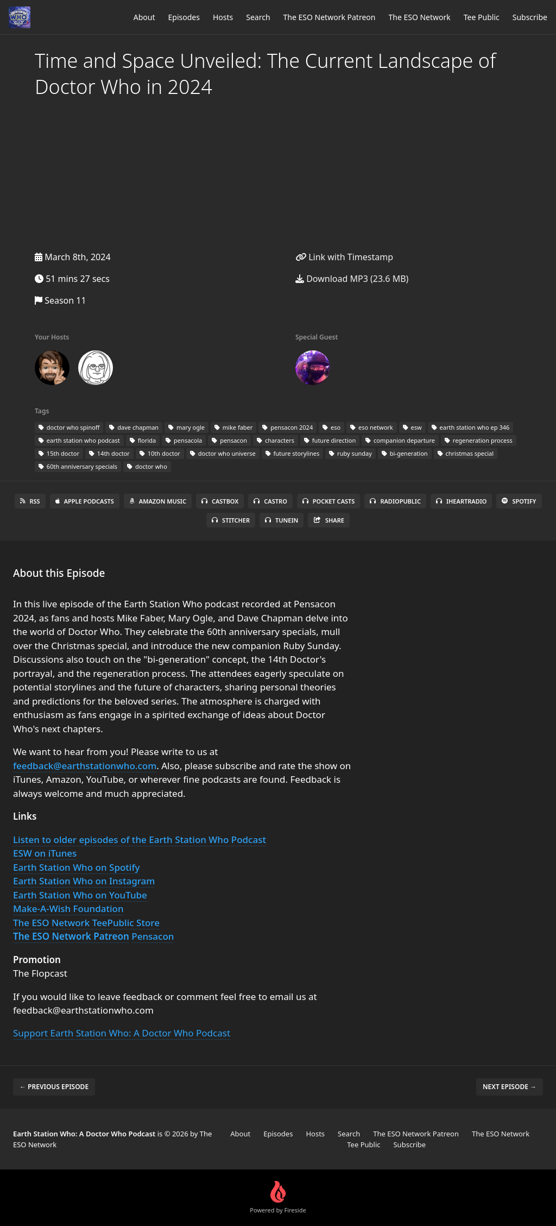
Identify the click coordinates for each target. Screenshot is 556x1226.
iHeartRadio (461, 501)
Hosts (223, 17)
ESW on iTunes (45, 853)
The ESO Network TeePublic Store (86, 922)
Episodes (184, 17)
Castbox (219, 501)
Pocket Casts (328, 501)
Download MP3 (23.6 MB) (351, 279)
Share (328, 520)
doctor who (147, 466)
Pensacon (152, 936)
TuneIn (281, 520)
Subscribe (530, 17)
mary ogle (186, 427)
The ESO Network (419, 17)
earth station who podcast (79, 440)
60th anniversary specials (78, 466)
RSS (30, 501)
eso (331, 427)
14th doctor (109, 453)
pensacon (229, 440)
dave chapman (134, 427)
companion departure (400, 440)
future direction (330, 440)
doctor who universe (223, 453)
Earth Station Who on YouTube (80, 895)
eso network (371, 427)
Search (258, 17)
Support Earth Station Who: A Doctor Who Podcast (121, 1033)
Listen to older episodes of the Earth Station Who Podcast (139, 839)
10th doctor (160, 453)
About (144, 17)
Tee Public (482, 17)
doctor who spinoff (69, 427)
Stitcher (231, 520)
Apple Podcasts (84, 501)
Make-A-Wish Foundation (68, 908)
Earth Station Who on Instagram (84, 881)
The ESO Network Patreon (329, 17)
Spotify (519, 501)
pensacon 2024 (287, 427)
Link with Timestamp (344, 257)
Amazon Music (157, 501)
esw (412, 427)
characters (275, 440)
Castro (270, 501)
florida (143, 440)
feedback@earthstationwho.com (84, 765)
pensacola (184, 440)
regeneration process (479, 440)
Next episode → (509, 1086)
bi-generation (405, 453)
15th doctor (59, 453)
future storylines (293, 453)
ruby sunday (350, 453)
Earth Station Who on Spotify (76, 867)
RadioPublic (395, 501)
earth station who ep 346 (471, 427)
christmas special (466, 453)
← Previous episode (54, 1086)
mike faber (233, 427)
